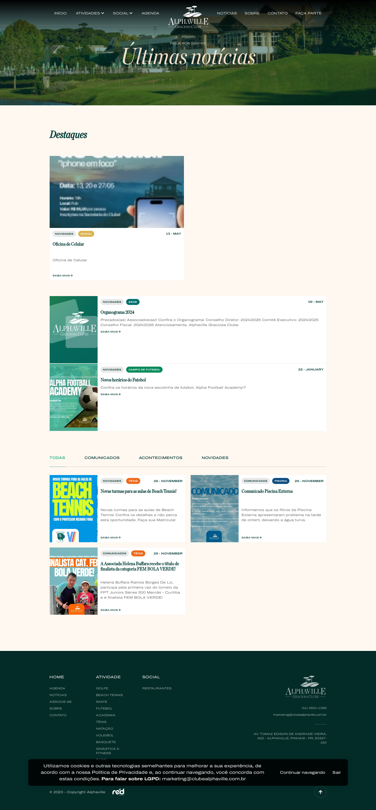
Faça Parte (308, 13)
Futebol (104, 708)
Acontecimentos (160, 458)
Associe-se (60, 701)
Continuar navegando (302, 772)
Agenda (150, 13)
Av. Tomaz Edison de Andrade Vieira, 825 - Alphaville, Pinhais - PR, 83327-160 (290, 738)
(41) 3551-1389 (314, 708)
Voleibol (105, 735)
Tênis (101, 722)
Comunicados (102, 458)
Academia (106, 715)
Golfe (102, 688)
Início (60, 13)
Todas (57, 458)
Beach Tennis (109, 695)
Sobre (252, 13)
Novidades (215, 458)
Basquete (106, 742)
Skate (101, 701)
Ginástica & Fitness (107, 751)
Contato (278, 13)
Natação (104, 728)
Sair (336, 772)
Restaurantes (156, 688)
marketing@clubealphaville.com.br (300, 714)
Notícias (227, 13)
